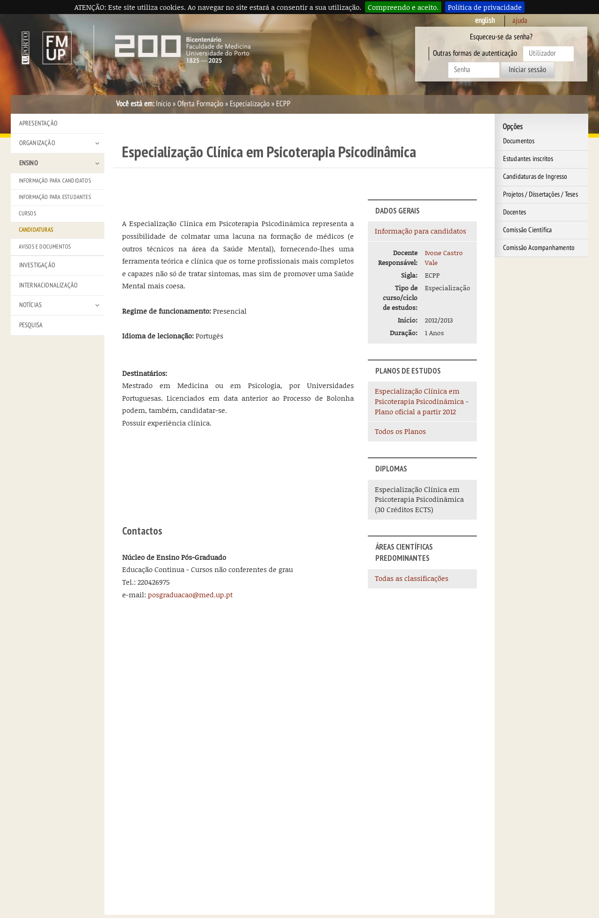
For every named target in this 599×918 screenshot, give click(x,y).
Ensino (28, 163)
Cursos (27, 213)
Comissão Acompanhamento (539, 247)
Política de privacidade (485, 7)
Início (163, 104)
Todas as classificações (411, 578)
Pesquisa (31, 325)
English (485, 20)
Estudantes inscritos (528, 158)
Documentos (519, 141)
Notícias (30, 305)
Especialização (250, 104)
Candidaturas (36, 230)
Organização (37, 143)
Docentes (514, 212)
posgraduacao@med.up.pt (190, 594)
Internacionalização (48, 285)
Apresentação (38, 123)
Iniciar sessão (527, 69)
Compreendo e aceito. (403, 7)
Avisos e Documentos (45, 246)
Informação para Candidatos (55, 180)
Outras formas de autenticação (475, 53)
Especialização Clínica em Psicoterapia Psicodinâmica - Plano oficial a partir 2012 (421, 401)
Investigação (37, 265)
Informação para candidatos (420, 230)
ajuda (519, 20)
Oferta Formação (200, 104)
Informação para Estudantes (55, 197)
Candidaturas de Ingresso (535, 176)
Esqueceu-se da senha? (501, 37)
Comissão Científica (527, 230)
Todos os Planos (400, 431)
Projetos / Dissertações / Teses (540, 194)
